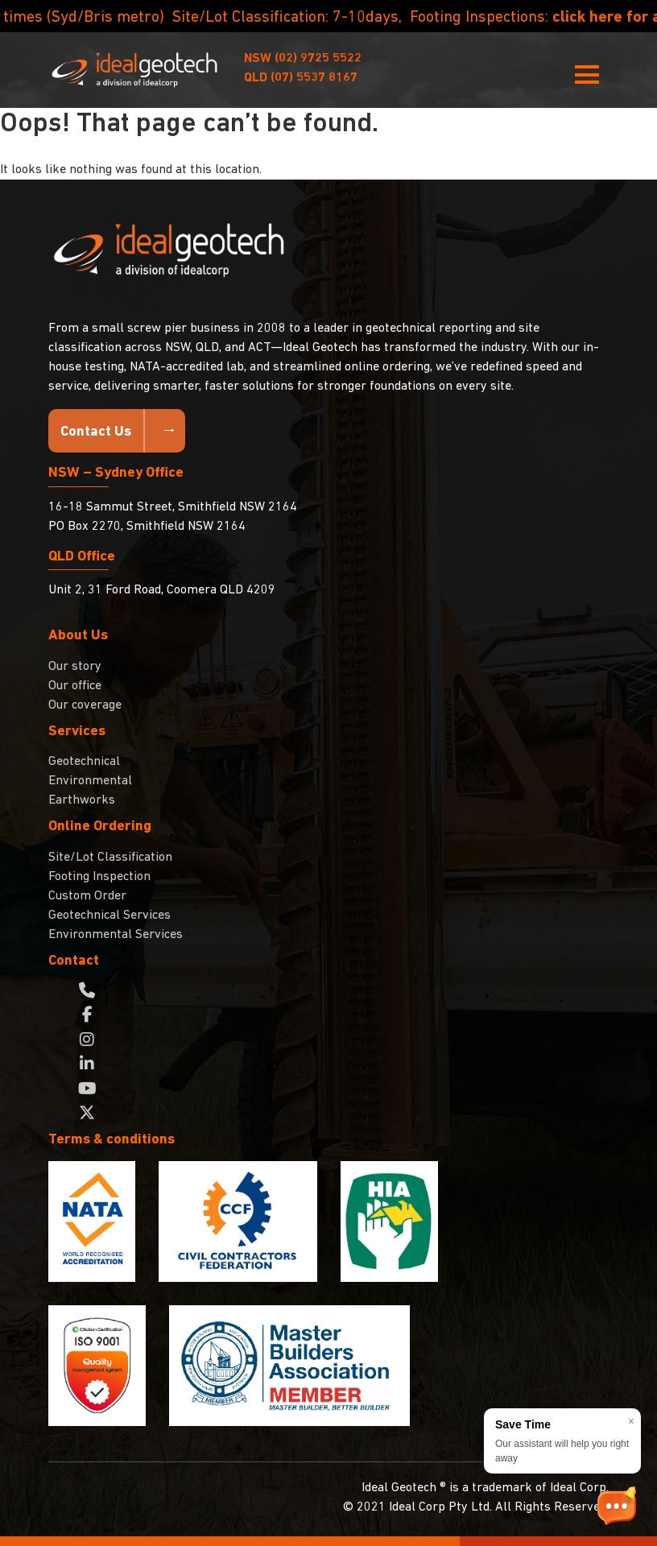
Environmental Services (115, 934)
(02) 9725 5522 (303, 58)
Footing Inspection (99, 876)
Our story (74, 666)
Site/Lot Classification (110, 857)
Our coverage (85, 705)
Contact (73, 961)
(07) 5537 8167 (300, 78)
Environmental (90, 781)
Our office (74, 686)
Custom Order (87, 896)
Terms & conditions (111, 1139)
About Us (78, 635)
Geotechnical (84, 761)
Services (76, 731)
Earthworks (81, 800)
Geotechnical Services (109, 915)
